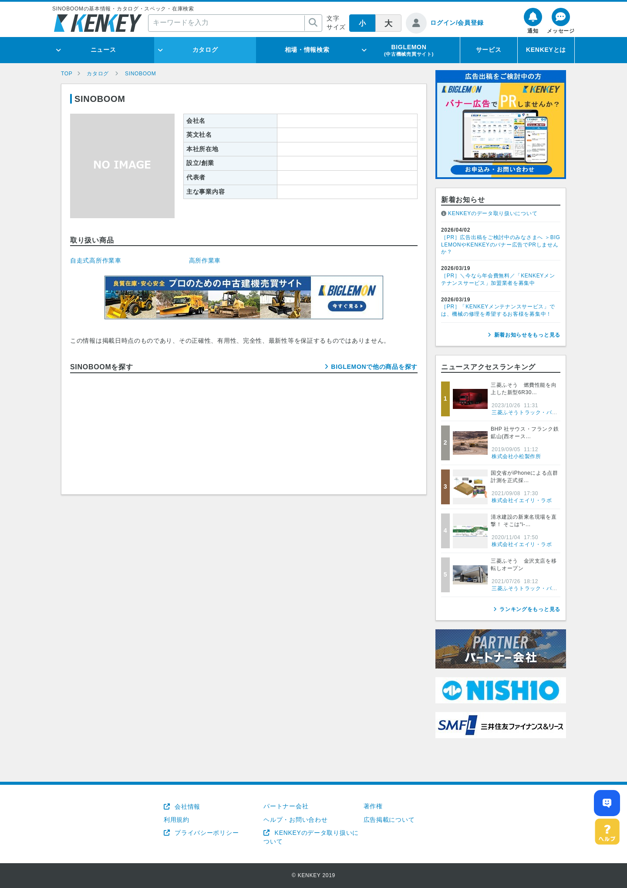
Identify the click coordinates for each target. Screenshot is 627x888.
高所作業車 (205, 260)
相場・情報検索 (307, 49)
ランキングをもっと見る (529, 609)
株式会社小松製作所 (516, 456)
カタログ (205, 49)
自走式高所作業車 (95, 260)
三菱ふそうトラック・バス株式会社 (536, 412)
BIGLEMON (409, 50)
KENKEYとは (546, 49)
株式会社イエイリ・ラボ (522, 500)
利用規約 (176, 819)
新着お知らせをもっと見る (527, 335)
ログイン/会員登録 (456, 22)
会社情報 (186, 806)
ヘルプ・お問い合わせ (295, 819)
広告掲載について (389, 819)
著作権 (373, 806)
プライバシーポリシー (206, 832)
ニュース (103, 49)
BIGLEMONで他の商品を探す (374, 366)
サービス (489, 49)
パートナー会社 (285, 806)
